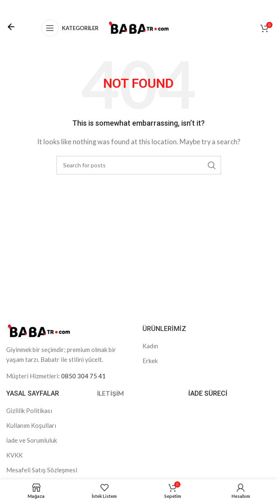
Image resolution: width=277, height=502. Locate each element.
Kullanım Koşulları (31, 425)
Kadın (150, 346)
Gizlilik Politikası (29, 410)
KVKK (14, 455)
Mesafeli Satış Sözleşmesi (41, 470)
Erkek (150, 360)
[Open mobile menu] (70, 28)
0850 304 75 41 (83, 376)
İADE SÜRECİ (207, 393)
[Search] (138, 165)
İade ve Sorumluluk (31, 440)
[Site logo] (138, 27)
